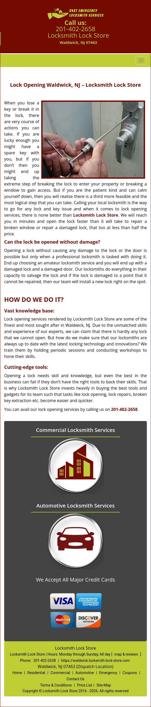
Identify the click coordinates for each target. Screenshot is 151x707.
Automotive (84, 673)
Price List (84, 685)
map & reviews (126, 654)
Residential (36, 673)
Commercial (60, 673)
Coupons (129, 673)
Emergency (108, 673)
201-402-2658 (75, 28)
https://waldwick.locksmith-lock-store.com (95, 660)
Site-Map (104, 685)
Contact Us (76, 679)
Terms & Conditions (56, 685)
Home (17, 673)
